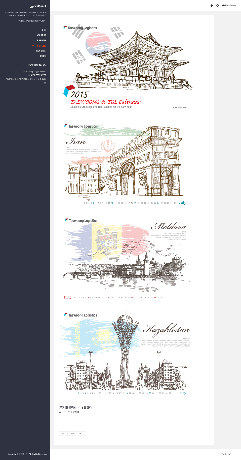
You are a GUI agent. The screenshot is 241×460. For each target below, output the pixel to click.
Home (43, 30)
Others (76, 412)
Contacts (41, 50)
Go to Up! (226, 454)
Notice (42, 56)
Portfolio (41, 45)
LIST (63, 433)
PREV (72, 433)
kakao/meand (229, 5)
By (64, 412)
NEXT (81, 433)
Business (41, 40)
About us (41, 35)
